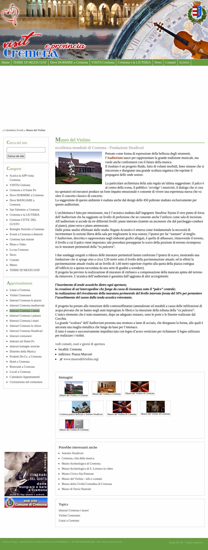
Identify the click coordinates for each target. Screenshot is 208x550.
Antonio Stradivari (72, 453)
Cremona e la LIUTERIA (134, 62)
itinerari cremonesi (20, 336)
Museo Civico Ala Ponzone (78, 473)
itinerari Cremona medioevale (27, 305)
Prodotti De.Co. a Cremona (25, 356)
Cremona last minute (22, 239)
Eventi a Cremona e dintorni (26, 234)
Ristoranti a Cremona (22, 366)
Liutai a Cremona (69, 520)
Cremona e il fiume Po (23, 190)
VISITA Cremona (102, 62)
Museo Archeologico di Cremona (81, 463)
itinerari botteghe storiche (25, 346)
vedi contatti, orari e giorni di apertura (80, 344)
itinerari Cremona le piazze (25, 300)
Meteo (13, 265)
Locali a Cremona (20, 371)
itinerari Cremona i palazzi (25, 315)
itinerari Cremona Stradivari (26, 330)
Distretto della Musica (23, 351)
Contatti (170, 62)
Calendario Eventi (13, 130)
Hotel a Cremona (19, 361)
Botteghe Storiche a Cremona (27, 229)
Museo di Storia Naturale (76, 489)
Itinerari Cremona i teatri (24, 320)
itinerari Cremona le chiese (25, 325)
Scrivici (184, 62)
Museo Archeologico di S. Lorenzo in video (87, 468)
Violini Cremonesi (69, 515)
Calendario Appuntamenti (25, 376)
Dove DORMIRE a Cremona (69, 62)
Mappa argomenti (194, 542)
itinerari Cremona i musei (74, 510)
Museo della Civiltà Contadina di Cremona (87, 483)
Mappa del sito (176, 542)
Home (6, 62)
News (158, 62)
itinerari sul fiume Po (22, 341)
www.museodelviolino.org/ (81, 359)
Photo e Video (18, 244)
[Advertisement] (104, 96)
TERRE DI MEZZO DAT (30, 62)
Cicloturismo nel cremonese (26, 382)
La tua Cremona (19, 249)
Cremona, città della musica (78, 458)
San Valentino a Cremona (24, 209)
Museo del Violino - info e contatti (82, 478)
